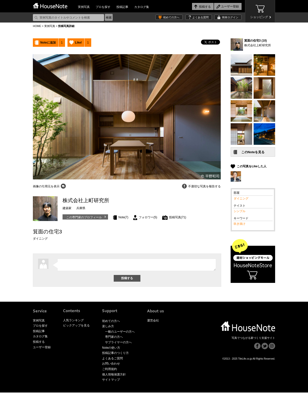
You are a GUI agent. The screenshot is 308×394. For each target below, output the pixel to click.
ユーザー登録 (42, 348)
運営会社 (153, 322)
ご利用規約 (109, 370)
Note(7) (123, 217)
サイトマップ (111, 381)
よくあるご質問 (112, 360)
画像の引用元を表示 (46, 186)
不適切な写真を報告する (204, 186)
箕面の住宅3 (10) (255, 40)
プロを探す (103, 7)
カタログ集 (141, 7)
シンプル (239, 211)
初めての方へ (171, 17)
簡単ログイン (230, 17)
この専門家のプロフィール (84, 217)
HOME (37, 26)
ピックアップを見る (76, 327)
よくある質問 (200, 17)
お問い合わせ (111, 365)
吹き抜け (239, 223)
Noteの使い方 (111, 349)
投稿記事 (122, 7)
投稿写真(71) (177, 217)
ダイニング (241, 198)
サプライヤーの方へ (118, 343)
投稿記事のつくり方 (115, 354)
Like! (78, 42)
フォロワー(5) (148, 217)
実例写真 (84, 7)
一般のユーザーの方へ (120, 333)
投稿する (39, 343)
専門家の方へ (114, 338)
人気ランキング (73, 321)
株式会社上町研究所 (257, 45)
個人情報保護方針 (114, 376)
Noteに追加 (48, 42)
